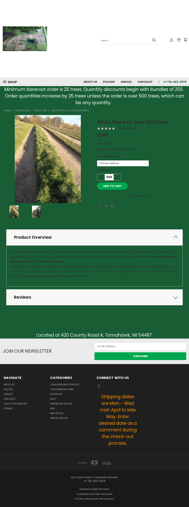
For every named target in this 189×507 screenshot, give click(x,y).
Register (22, 403)
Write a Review (151, 128)
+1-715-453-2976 (174, 82)
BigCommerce (101, 489)
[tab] (94, 237)
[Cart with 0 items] (185, 39)
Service (126, 82)
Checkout (145, 82)
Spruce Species (59, 418)
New (52, 408)
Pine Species (56, 413)
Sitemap (8, 408)
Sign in (8, 403)
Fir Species (56, 394)
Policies (109, 82)
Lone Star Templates (101, 494)
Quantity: (103, 170)
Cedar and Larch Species (64, 384)
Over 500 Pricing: (109, 156)
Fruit (53, 398)
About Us (90, 82)
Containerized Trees (62, 389)
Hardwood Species (61, 403)
